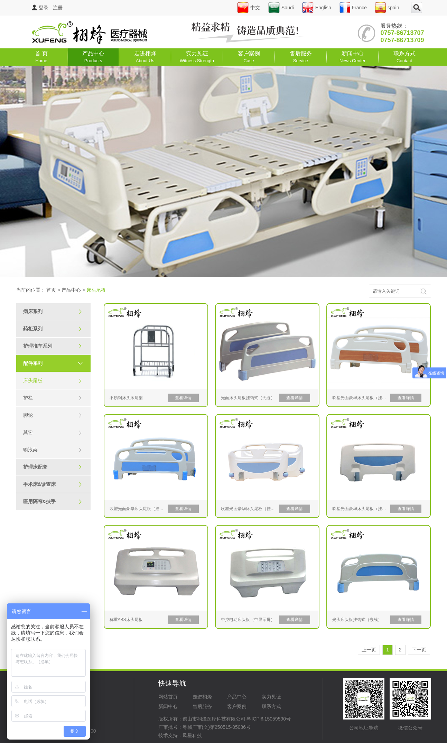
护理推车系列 (52, 346)
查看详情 (183, 397)
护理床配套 (52, 467)
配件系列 (56, 363)
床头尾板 (52, 380)
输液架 (52, 449)
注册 (58, 7)
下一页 (419, 649)
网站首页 (168, 696)
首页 (51, 290)
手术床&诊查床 (52, 484)
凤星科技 (192, 735)
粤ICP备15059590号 (268, 719)
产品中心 (93, 56)
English (316, 7)
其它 (52, 432)
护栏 (52, 397)
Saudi (281, 7)
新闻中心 (352, 56)
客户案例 (249, 56)
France (353, 7)
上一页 (369, 649)
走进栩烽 (145, 56)
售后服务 (301, 56)
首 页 (41, 56)
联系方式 (404, 56)
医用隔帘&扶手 (52, 501)
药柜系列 (52, 328)
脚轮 (52, 415)
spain (387, 7)
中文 (248, 7)
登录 (40, 7)
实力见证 (197, 56)
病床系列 (52, 311)
